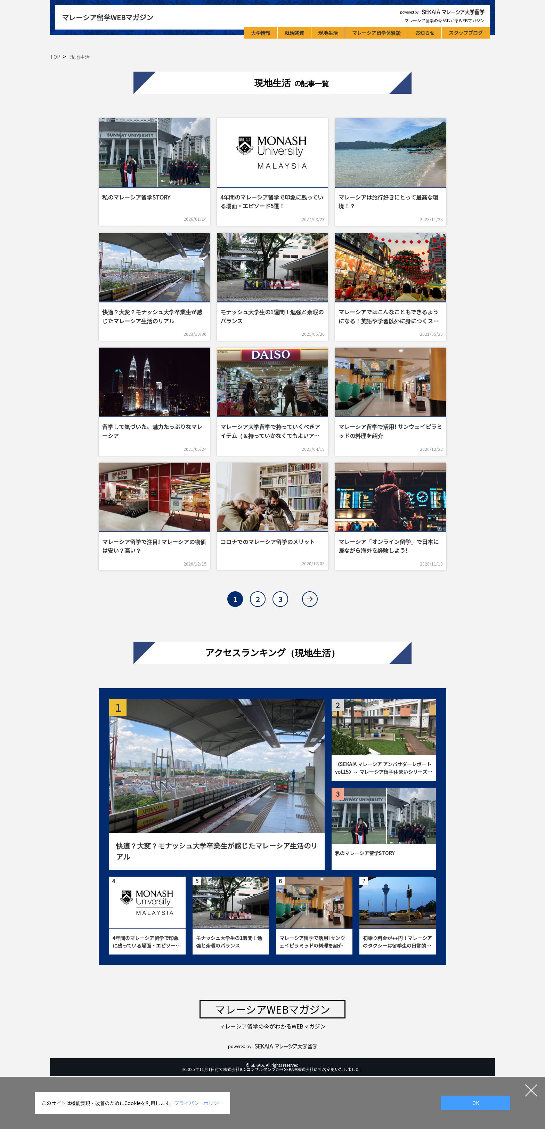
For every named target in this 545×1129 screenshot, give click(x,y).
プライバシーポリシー (198, 1102)
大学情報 (260, 32)
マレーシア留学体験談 (376, 32)
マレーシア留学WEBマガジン (107, 17)
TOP (55, 56)
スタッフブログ (466, 32)
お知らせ (424, 32)
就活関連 (294, 32)
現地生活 (328, 32)
